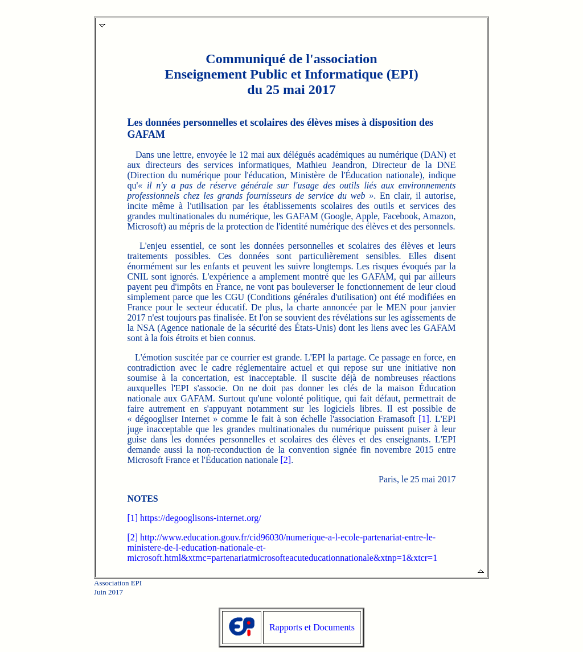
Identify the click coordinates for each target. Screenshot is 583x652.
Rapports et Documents (312, 627)
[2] (285, 460)
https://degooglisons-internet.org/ (200, 518)
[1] (423, 419)
